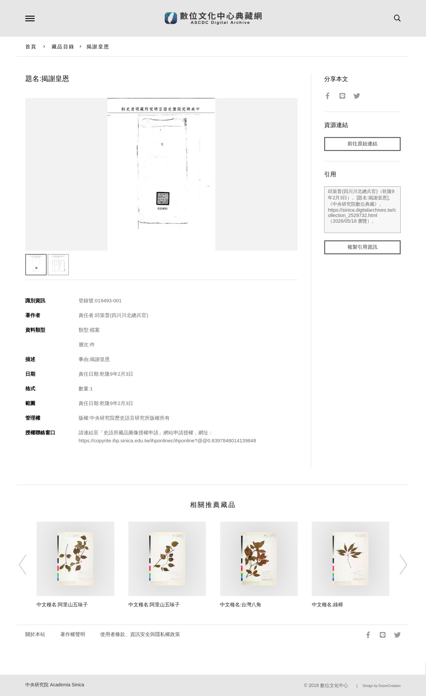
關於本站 (35, 634)
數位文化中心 (334, 685)
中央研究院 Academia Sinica (54, 684)
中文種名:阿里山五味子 (62, 604)
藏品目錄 (63, 46)
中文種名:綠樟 (327, 604)
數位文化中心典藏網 (213, 18)
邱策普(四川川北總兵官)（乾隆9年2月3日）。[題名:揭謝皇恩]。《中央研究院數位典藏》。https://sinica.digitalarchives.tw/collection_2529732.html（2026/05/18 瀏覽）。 (362, 209)
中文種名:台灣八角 (240, 604)
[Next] (397, 564)
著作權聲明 (72, 634)
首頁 (31, 46)
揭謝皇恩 (98, 46)
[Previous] (28, 564)
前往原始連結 (362, 144)
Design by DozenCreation (382, 686)
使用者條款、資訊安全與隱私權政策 (140, 634)
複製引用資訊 (362, 247)
